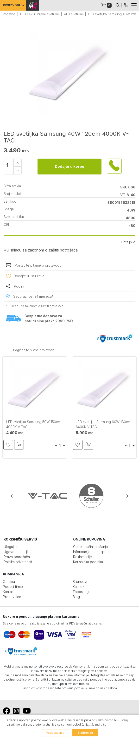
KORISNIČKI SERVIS (20, 539)
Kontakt (8, 592)
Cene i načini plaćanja (90, 547)
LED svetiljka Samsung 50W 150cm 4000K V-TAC (33, 424)
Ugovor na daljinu (18, 552)
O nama (9, 581)
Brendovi (80, 581)
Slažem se (85, 732)
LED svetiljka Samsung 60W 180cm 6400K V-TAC (103, 424)
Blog (76, 597)
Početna (9, 14)
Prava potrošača (17, 557)
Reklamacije (82, 557)
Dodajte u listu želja (28, 276)
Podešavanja (55, 732)
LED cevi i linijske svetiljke (39, 14)
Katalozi (79, 587)
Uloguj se (11, 547)
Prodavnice (12, 597)
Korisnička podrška (88, 562)
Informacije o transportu (92, 552)
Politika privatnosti (18, 562)
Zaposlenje (81, 592)
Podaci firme (13, 587)
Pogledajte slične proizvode (34, 350)
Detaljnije (126, 242)
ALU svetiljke (73, 14)
